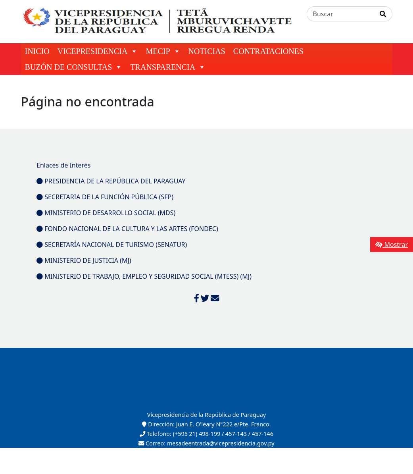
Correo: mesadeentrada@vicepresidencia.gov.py (206, 443)
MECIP (163, 51)
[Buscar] (340, 13)
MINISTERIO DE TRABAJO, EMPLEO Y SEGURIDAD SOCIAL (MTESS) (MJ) (144, 276)
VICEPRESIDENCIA (98, 51)
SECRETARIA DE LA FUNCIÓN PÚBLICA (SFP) (104, 197)
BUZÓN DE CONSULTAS (74, 67)
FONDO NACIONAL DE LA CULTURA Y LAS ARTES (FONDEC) (127, 228)
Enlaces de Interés (63, 165)
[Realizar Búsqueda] (383, 13)
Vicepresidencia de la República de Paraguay (206, 414)
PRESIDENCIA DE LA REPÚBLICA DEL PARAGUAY (111, 181)
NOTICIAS (206, 51)
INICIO (37, 51)
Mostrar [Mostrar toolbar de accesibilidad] (391, 244)
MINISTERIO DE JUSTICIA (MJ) (83, 260)
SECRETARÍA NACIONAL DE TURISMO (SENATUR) (111, 244)
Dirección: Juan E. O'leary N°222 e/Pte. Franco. (206, 424)
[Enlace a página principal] (159, 21)
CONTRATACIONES (268, 51)
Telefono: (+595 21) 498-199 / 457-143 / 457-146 (206, 433)
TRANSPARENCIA (168, 67)
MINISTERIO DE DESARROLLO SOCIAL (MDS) (105, 212)
